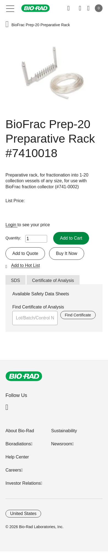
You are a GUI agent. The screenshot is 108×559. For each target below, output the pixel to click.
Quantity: (13, 238)
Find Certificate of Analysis (38, 307)
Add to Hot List (25, 265)
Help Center (17, 457)
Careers (13, 470)
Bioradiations (18, 444)
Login (11, 224)
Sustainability (64, 430)
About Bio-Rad (19, 430)
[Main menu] (10, 8)
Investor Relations (23, 483)
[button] (7, 24)
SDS (15, 280)
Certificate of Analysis (53, 280)
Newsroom (61, 444)
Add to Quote (25, 253)
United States (23, 513)
